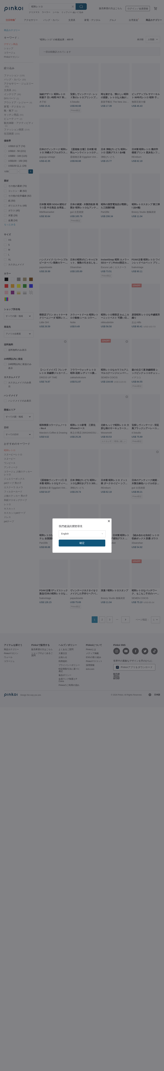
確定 (82, 543)
